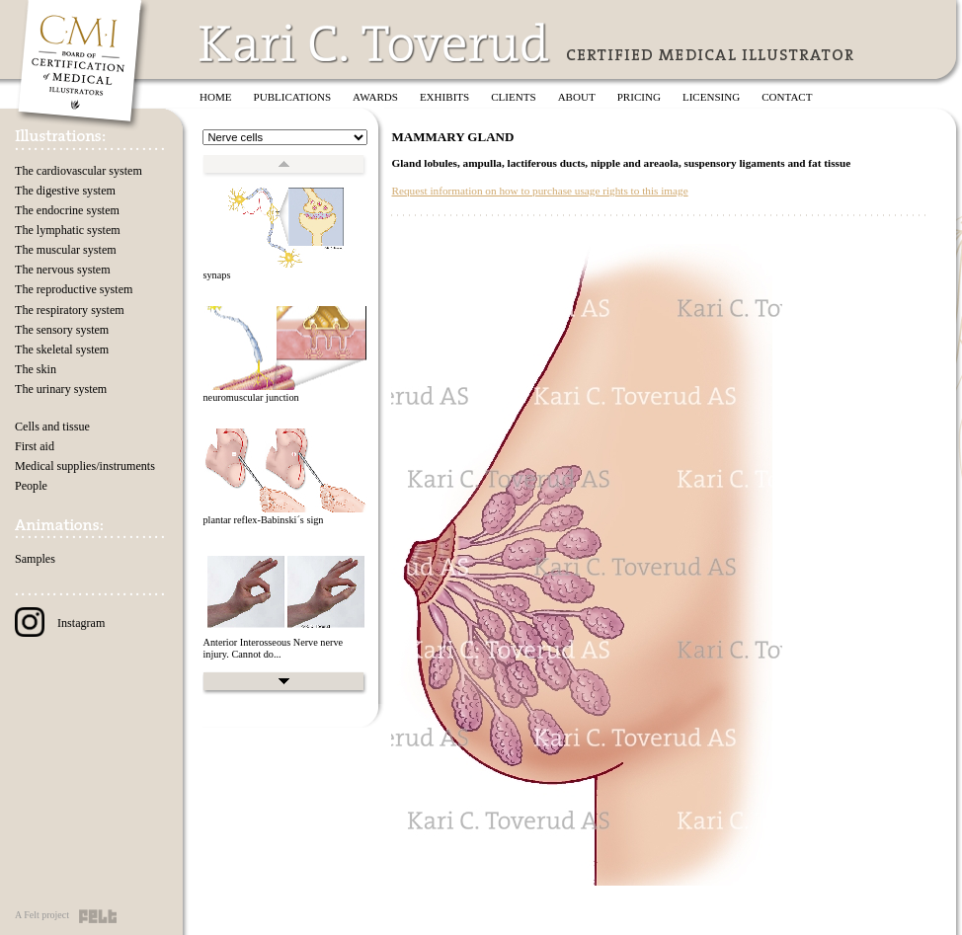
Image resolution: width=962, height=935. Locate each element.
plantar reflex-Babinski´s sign (262, 519)
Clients (513, 97)
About (577, 97)
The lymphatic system (67, 230)
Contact (787, 97)
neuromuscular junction (250, 397)
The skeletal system (62, 349)
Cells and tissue (52, 426)
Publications (293, 97)
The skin (35, 369)
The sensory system (62, 330)
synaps (216, 275)
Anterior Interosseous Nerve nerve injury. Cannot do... (272, 649)
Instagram (60, 623)
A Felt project (42, 914)
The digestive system (65, 190)
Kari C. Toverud (375, 43)
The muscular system (66, 250)
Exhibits (444, 97)
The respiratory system (69, 310)
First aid (34, 446)
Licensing (711, 97)
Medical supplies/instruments (85, 466)
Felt (98, 916)
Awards (375, 97)
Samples (35, 559)
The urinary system (61, 389)
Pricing (639, 97)
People (31, 486)
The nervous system (63, 269)
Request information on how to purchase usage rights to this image (539, 190)
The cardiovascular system (78, 171)
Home (216, 97)
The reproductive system (73, 289)
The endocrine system (67, 210)
